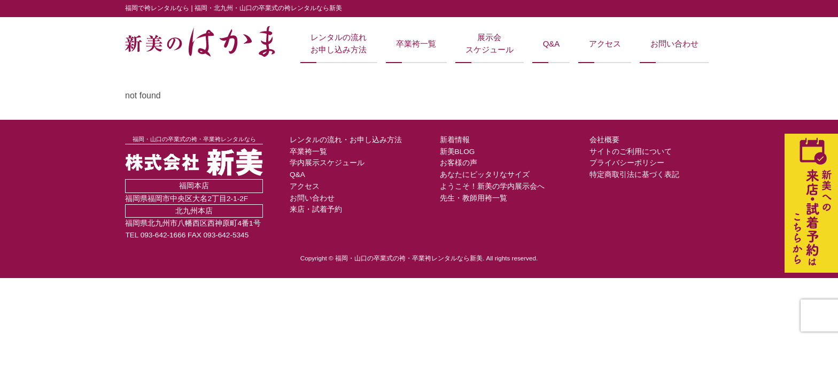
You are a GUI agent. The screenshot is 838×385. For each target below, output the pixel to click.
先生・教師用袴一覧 (473, 198)
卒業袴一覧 (416, 44)
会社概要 (604, 140)
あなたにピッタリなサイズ (485, 175)
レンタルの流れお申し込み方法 (339, 43)
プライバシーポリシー (626, 163)
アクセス (605, 44)
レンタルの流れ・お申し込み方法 (346, 140)
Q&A (551, 44)
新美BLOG (457, 152)
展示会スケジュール (489, 43)
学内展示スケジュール (327, 163)
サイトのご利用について (630, 152)
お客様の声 (458, 163)
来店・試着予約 (316, 209)
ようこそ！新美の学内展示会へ (492, 186)
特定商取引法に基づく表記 (634, 175)
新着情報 (455, 140)
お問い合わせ (674, 44)
